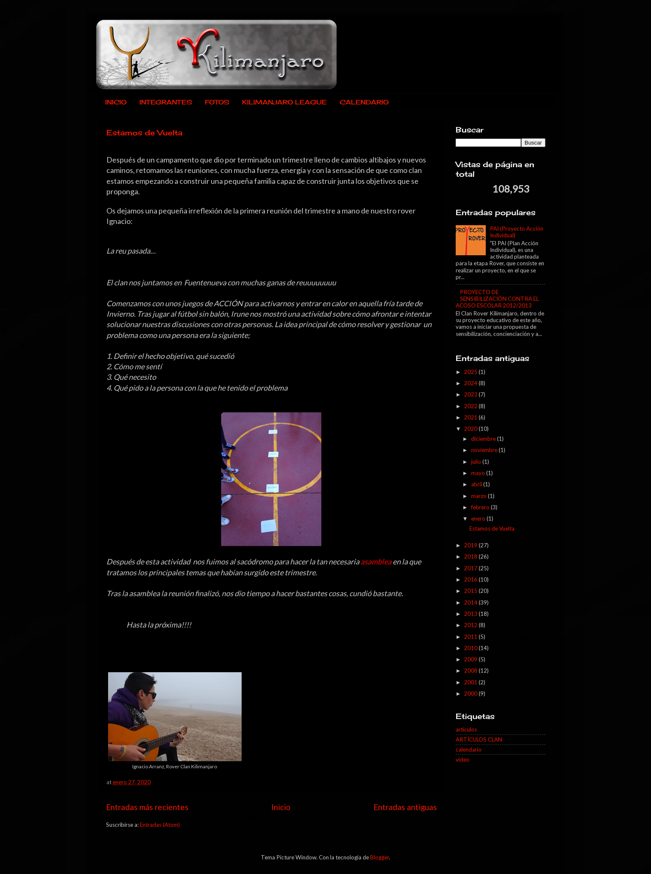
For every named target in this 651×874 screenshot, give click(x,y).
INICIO (115, 102)
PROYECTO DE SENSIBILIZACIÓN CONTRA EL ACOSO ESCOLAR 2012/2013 (497, 299)
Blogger (379, 857)
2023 (471, 394)
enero (479, 518)
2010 (471, 648)
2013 (471, 613)
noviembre (485, 450)
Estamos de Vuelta (144, 132)
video (462, 759)
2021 (471, 417)
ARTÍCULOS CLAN (479, 739)
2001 (471, 682)
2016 (471, 579)
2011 (471, 636)
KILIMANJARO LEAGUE (284, 102)
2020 (471, 428)
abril (477, 484)
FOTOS (217, 102)
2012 (471, 625)
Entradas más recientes (147, 807)
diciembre (484, 438)
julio (476, 461)
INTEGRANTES (165, 102)
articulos (466, 729)
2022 (471, 406)
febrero (481, 507)
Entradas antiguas (405, 807)
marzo (479, 496)
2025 (471, 371)
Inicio (280, 807)
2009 (471, 659)
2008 (471, 670)
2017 (471, 568)
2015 (471, 590)
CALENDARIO (364, 102)
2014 (471, 602)
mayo (478, 473)
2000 (471, 693)
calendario (469, 749)
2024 (471, 383)
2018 (471, 556)
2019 (471, 545)
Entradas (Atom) (160, 824)
